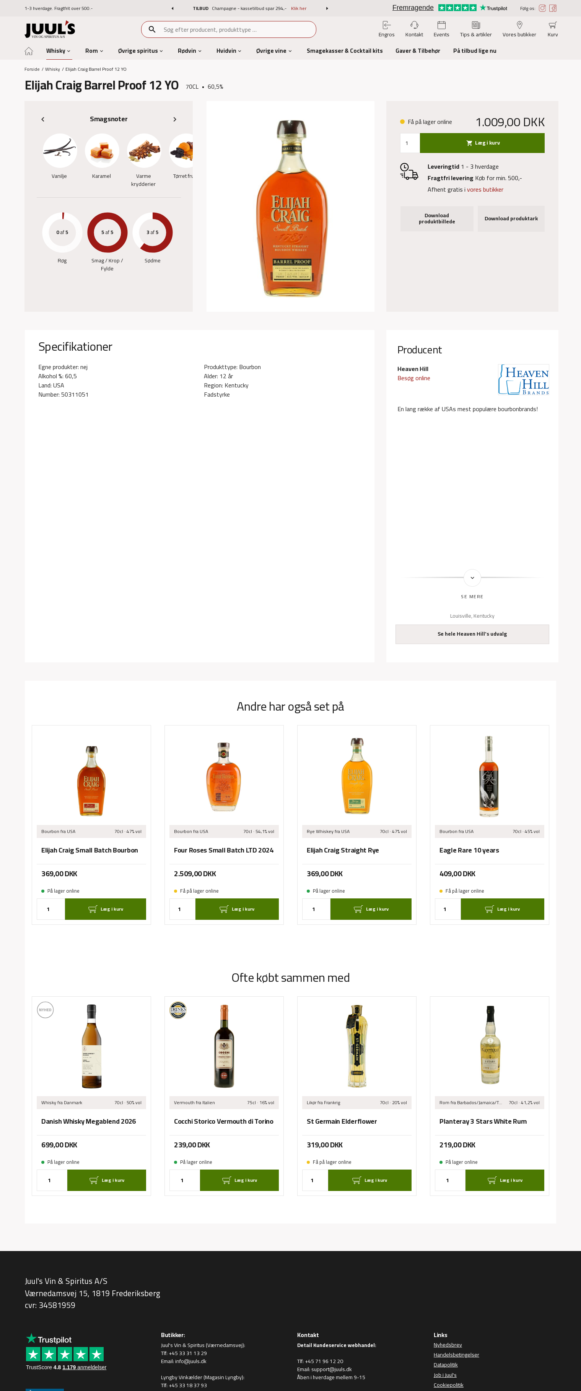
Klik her (298, 8)
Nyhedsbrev (448, 1345)
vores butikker (485, 189)
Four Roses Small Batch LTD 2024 (223, 850)
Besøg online (413, 378)
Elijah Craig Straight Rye (343, 850)
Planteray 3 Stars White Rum (482, 1121)
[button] (172, 8)
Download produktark (511, 218)
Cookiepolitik (449, 1385)
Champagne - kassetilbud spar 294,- (250, 8)
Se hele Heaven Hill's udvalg (472, 634)
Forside (32, 69)
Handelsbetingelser (456, 1355)
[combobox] (239, 29)
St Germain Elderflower (342, 1121)
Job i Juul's (445, 1375)
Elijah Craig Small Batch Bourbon (89, 850)
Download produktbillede (437, 218)
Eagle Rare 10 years (469, 850)
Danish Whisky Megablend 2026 (88, 1121)
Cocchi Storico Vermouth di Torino (223, 1121)
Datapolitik (446, 1365)
